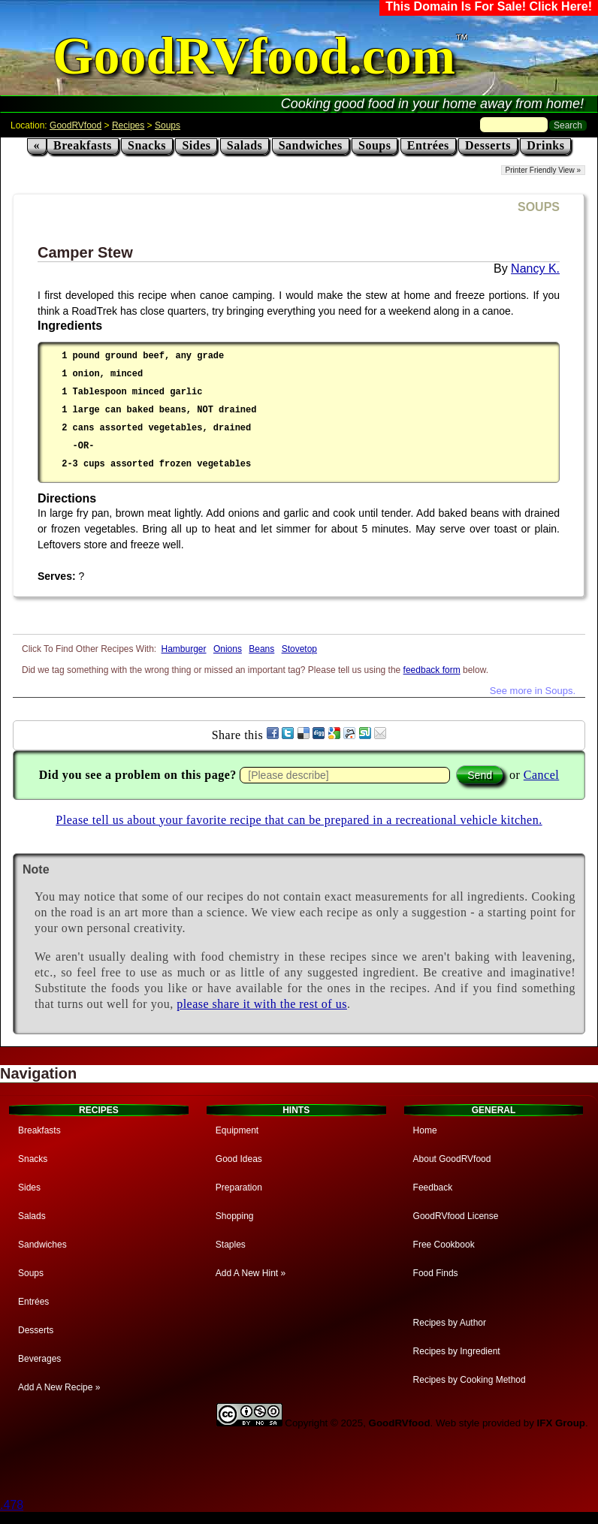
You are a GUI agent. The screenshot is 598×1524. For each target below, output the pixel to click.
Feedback (433, 1187)
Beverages (39, 1358)
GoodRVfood (75, 125)
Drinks (545, 145)
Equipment (237, 1130)
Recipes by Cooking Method (469, 1380)
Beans (261, 649)
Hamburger (184, 649)
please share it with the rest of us (262, 1003)
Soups (167, 125)
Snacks (147, 145)
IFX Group (561, 1423)
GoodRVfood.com (254, 56)
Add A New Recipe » (59, 1387)
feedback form (432, 670)
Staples (231, 1244)
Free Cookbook (444, 1244)
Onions (227, 649)
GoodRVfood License (456, 1216)
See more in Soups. (532, 690)
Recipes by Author (449, 1322)
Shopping (235, 1216)
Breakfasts (82, 145)
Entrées (428, 145)
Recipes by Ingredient (456, 1351)
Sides (196, 145)
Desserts (488, 145)
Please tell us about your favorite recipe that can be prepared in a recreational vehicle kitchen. (299, 819)
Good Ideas (239, 1159)
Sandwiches (311, 145)
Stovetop (299, 649)
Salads (244, 145)
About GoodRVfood (452, 1159)
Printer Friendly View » (543, 170)
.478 (11, 1504)
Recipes (128, 125)
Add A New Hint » (250, 1273)
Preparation (239, 1187)
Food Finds (435, 1273)
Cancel (541, 774)
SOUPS (539, 207)
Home (425, 1130)
